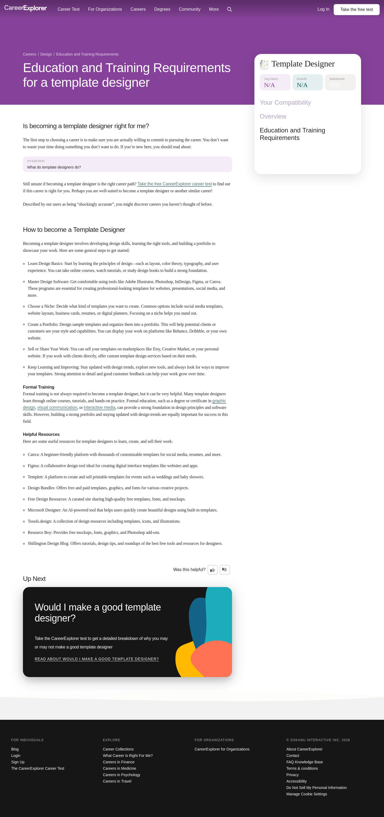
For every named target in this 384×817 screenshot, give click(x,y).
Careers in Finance (118, 762)
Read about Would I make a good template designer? (97, 659)
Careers (138, 9)
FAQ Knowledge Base (304, 762)
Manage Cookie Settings (306, 794)
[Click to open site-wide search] (229, 9)
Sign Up (18, 762)
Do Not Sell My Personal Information (316, 787)
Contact (292, 755)
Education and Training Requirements (292, 134)
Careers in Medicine (119, 768)
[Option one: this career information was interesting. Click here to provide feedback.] (213, 570)
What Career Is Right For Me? (128, 755)
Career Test (68, 9)
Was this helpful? (189, 569)
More (214, 9)
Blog (15, 749)
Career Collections (118, 749)
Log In (323, 9)
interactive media (99, 407)
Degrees (162, 9)
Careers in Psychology (121, 775)
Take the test (356, 9)
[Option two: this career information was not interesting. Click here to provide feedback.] (225, 570)
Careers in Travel (117, 781)
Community (190, 9)
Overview (273, 116)
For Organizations (105, 9)
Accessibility (296, 781)
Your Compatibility (285, 102)
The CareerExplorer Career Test (37, 768)
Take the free (174, 184)
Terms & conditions (302, 768)
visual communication (57, 407)
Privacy (292, 775)
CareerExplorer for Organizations (222, 749)
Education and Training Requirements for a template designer (127, 75)
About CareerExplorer (304, 749)
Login (15, 755)
